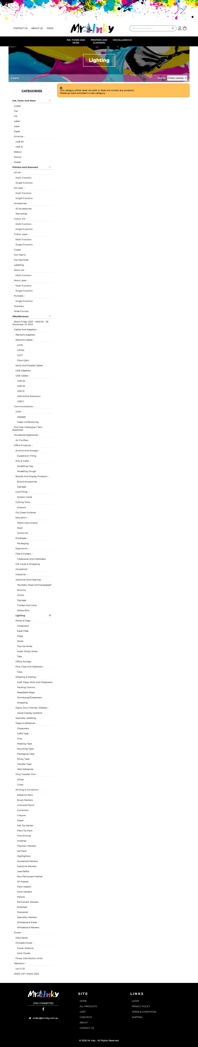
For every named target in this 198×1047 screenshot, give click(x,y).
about (84, 1022)
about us (37, 28)
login (135, 1001)
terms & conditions (144, 1011)
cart (83, 1011)
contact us (20, 28)
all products (88, 1006)
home (83, 1001)
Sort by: (161, 78)
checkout (86, 1017)
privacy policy (141, 1006)
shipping (137, 1017)
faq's (50, 28)
